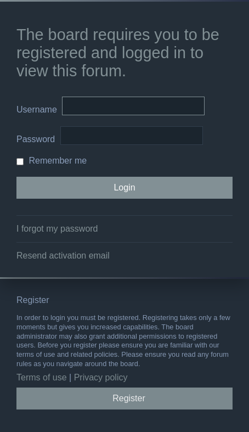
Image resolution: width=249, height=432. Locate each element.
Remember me (51, 160)
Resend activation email (63, 255)
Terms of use (41, 377)
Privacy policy (101, 377)
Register (128, 398)
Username (36, 109)
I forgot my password (57, 228)
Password (35, 139)
